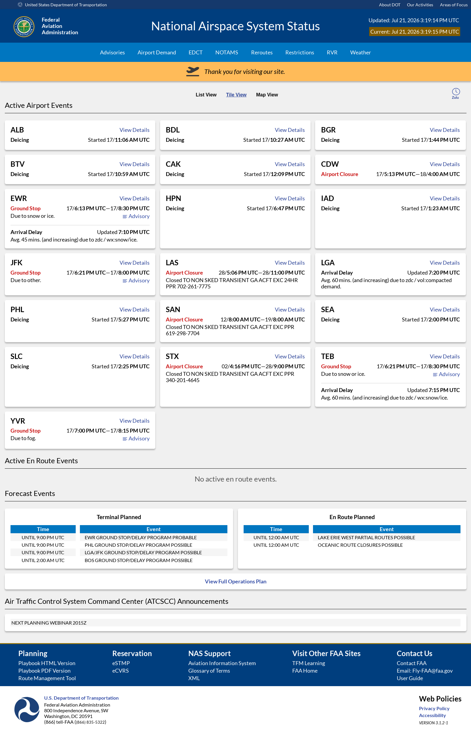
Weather (360, 52)
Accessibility (432, 715)
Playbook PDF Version (44, 671)
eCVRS (120, 671)
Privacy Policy (434, 708)
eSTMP (121, 663)
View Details (135, 129)
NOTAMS (226, 52)
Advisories (112, 52)
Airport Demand (157, 52)
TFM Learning (308, 663)
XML (194, 678)
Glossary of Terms (209, 671)
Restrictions (299, 52)
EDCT (196, 52)
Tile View (236, 94)
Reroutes (262, 52)
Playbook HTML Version (46, 663)
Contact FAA (412, 663)
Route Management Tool (47, 678)
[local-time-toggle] (455, 94)
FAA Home (305, 671)
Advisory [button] (136, 216)
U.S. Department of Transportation (81, 698)
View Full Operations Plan (235, 581)
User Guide (410, 678)
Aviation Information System (222, 663)
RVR (332, 52)
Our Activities (420, 4)
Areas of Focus (454, 4)
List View (206, 94)
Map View (267, 94)
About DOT (389, 4)
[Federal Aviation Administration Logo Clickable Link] (78, 26)
